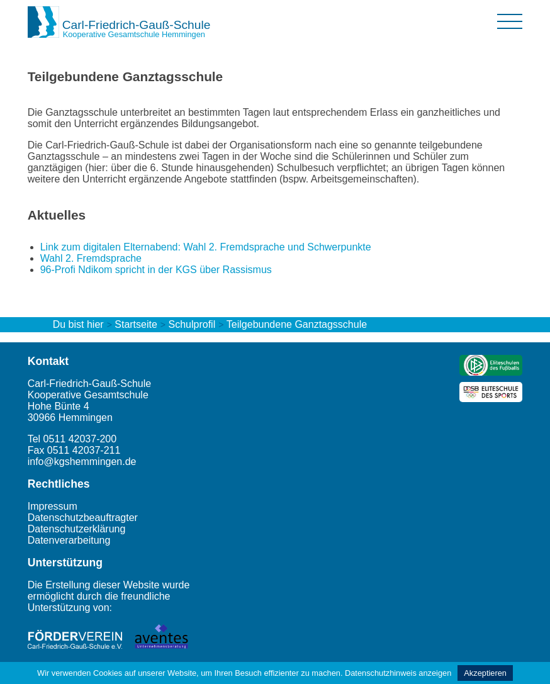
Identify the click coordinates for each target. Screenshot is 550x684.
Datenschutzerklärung (77, 529)
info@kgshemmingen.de (82, 461)
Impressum (52, 506)
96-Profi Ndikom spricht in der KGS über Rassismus (156, 269)
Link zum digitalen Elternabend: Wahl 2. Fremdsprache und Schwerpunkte (205, 247)
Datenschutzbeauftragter (83, 517)
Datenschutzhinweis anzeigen (398, 673)
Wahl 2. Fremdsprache (91, 258)
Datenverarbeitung (69, 540)
